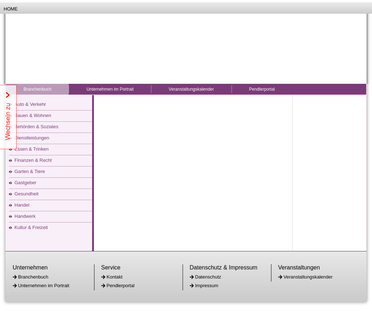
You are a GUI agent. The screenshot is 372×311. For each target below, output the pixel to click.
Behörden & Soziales (36, 126)
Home (11, 9)
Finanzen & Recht (33, 160)
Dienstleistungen (31, 138)
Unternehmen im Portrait (110, 89)
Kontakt (114, 277)
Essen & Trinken (31, 149)
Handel (21, 205)
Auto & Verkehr (30, 104)
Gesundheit (26, 193)
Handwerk (25, 216)
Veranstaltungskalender (191, 89)
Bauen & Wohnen (32, 115)
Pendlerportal (262, 89)
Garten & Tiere (29, 171)
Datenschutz (208, 277)
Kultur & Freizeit (31, 227)
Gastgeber (25, 182)
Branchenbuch (37, 89)
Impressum (206, 285)
